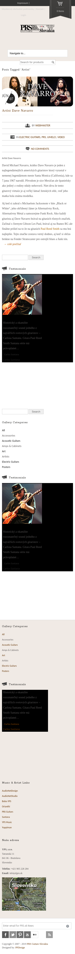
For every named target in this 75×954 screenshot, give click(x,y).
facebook (5, 934)
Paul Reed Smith (50, 228)
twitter (12, 934)
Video (61, 137)
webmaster (42, 125)
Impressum (22, 3)
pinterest (20, 934)
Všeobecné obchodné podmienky (18, 9)
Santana (6, 817)
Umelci (51, 137)
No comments (40, 149)
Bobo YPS (6, 801)
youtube (27, 934)
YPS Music (7, 822)
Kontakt (40, 9)
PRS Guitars (7, 811)
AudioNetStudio (10, 796)
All (3, 430)
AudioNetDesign (10, 790)
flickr (34, 934)
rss (49, 934)
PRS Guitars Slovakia (37, 944)
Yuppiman (7, 827)
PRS (44, 137)
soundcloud (42, 934)
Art (4, 451)
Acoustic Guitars (11, 441)
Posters (6, 467)
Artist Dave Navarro (17, 110)
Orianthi (6, 806)
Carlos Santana (11, 354)
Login (23, 15)
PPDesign (20, 947)
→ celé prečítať (12, 244)
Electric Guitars (29, 137)
